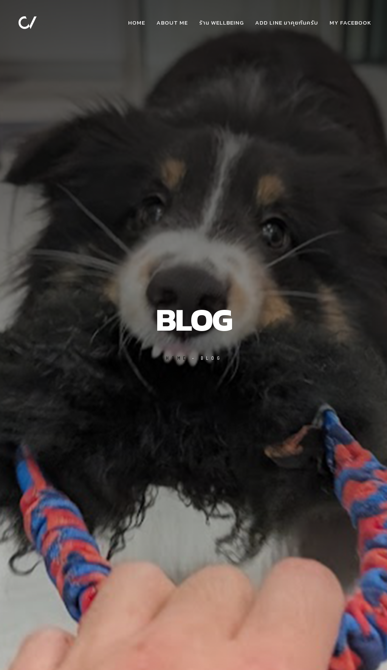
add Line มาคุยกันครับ (286, 22)
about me (172, 22)
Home (136, 22)
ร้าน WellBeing (221, 22)
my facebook (350, 22)
